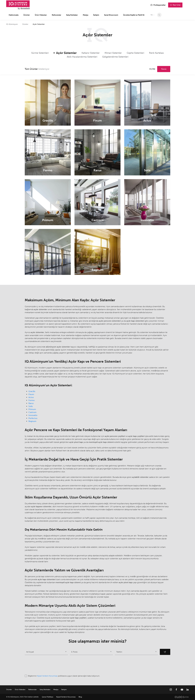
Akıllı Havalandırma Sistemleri (82, 56)
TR (152, 15)
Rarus (31, 403)
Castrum (32, 412)
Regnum (32, 421)
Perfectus (32, 418)
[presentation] (44, 665)
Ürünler (26, 15)
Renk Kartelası (156, 53)
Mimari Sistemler (113, 53)
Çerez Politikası (47, 697)
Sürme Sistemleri (40, 53)
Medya (85, 15)
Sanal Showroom (111, 15)
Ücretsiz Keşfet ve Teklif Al (133, 15)
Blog (80, 697)
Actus (31, 397)
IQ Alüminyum (12, 24)
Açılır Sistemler (66, 53)
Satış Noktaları (72, 15)
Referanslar (56, 15)
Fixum (31, 394)
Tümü (163, 69)
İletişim (96, 15)
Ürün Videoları (41, 15)
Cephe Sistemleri (135, 53)
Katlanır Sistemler (91, 53)
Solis (30, 406)
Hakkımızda (13, 15)
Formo (31, 400)
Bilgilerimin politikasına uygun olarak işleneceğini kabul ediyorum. (62, 676)
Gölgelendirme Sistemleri (115, 56)
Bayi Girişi (175, 5)
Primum (32, 409)
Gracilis (31, 391)
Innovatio (32, 415)
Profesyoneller (158, 5)
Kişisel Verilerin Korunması (47, 676)
